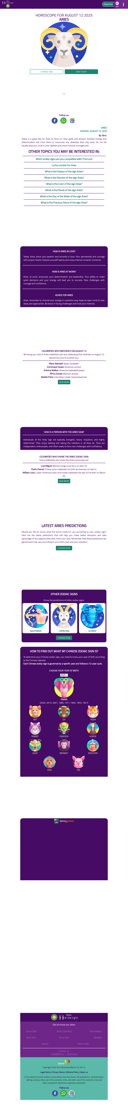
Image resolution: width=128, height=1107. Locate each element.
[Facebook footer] (55, 1093)
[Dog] (49, 764)
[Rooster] (93, 747)
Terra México (96, 1031)
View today (81, 71)
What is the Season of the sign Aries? (64, 171)
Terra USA (64, 1037)
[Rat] (35, 713)
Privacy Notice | (59, 1072)
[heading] (64, 382)
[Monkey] (64, 747)
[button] (117, 4)
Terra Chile (31, 1031)
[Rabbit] (35, 730)
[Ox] (64, 713)
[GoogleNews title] (72, 120)
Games (45, 1043)
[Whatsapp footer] (63, 1093)
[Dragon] (64, 730)
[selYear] (64, 675)
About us (84, 1072)
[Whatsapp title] (63, 120)
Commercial (57, 1054)
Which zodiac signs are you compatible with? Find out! (64, 159)
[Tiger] (93, 713)
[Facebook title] (55, 120)
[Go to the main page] (8, 4)
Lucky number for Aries (64, 165)
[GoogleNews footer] (72, 1093)
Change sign (46, 71)
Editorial (72, 1054)
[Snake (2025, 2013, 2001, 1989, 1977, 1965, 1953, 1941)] (64, 691)
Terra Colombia (64, 1031)
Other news (83, 1043)
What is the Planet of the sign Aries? (64, 190)
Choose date (64, 548)
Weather (98, 1037)
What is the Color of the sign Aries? (64, 184)
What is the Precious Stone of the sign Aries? (64, 202)
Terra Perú (31, 1037)
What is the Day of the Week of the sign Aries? (64, 196)
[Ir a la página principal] (24, 827)
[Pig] (78, 764)
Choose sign (64, 637)
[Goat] (35, 747)
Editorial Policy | (73, 1072)
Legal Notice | (46, 1072)
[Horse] (93, 730)
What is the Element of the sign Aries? (64, 178)
